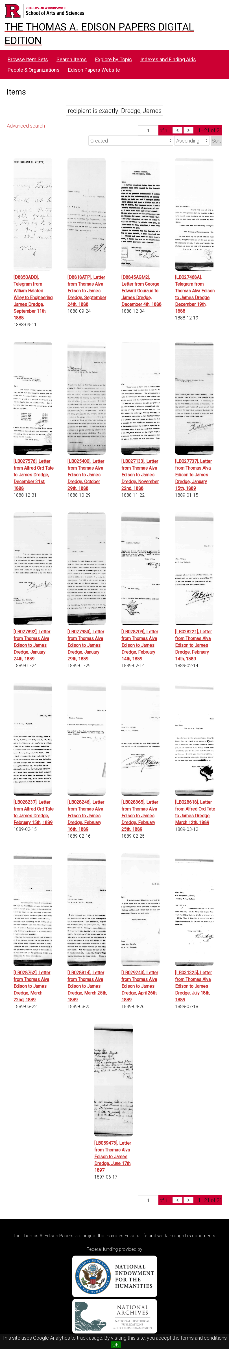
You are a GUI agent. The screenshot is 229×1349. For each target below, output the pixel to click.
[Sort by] (130, 140)
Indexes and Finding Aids (168, 59)
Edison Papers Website (94, 70)
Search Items (71, 59)
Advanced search (26, 126)
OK (115, 1345)
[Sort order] (192, 140)
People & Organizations (34, 70)
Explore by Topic (113, 59)
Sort (216, 141)
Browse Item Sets (28, 59)
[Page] (148, 130)
